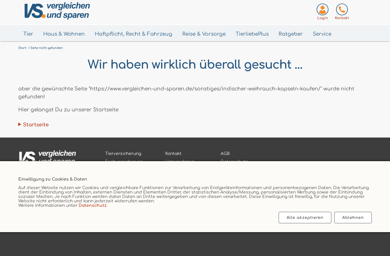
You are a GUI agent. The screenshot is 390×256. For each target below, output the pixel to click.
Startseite (36, 125)
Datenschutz (93, 205)
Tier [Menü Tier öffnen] (28, 34)
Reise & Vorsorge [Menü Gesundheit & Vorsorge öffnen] (204, 34)
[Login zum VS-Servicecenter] (322, 13)
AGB (225, 153)
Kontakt (173, 153)
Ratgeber (291, 34)
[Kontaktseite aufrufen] (342, 13)
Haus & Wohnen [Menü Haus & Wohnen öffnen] (64, 34)
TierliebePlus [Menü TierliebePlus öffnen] (252, 34)
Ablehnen (353, 217)
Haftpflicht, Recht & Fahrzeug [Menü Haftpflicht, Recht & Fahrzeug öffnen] (133, 34)
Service (322, 34)
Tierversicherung (123, 153)
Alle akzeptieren (305, 217)
